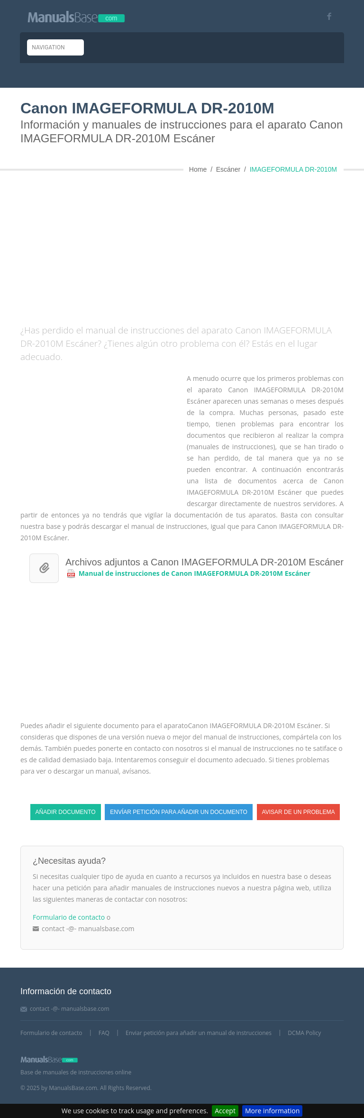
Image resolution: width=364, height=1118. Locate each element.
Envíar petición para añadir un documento (178, 812)
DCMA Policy (304, 1033)
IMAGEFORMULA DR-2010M (293, 169)
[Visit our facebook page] (326, 16)
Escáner (228, 169)
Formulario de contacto (69, 917)
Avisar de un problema (298, 812)
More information (272, 1110)
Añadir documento (66, 812)
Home (198, 169)
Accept (225, 1110)
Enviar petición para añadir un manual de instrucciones (199, 1033)
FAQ (104, 1033)
